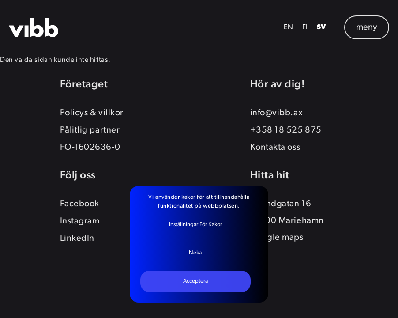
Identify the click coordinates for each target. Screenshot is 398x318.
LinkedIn (77, 238)
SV (322, 27)
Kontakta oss (275, 147)
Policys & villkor (92, 113)
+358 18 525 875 (286, 130)
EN (288, 27)
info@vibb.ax (276, 113)
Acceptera (195, 281)
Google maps (277, 237)
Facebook (79, 204)
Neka (195, 253)
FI (305, 27)
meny (366, 27)
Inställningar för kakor (195, 224)
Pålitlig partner (90, 130)
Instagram (80, 221)
